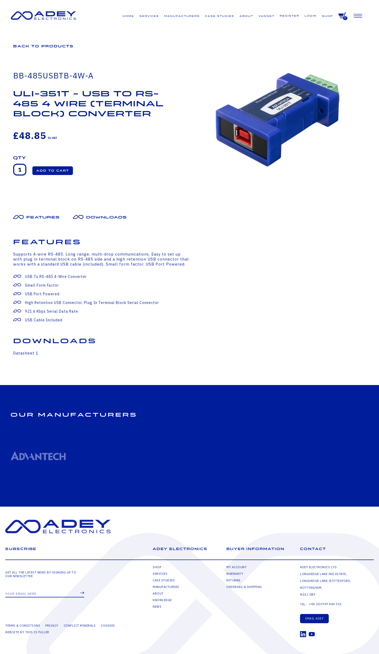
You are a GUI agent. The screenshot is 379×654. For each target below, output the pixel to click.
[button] (52, 170)
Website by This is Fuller (27, 632)
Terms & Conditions (22, 625)
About (246, 16)
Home (128, 16)
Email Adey (314, 618)
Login (311, 15)
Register (289, 15)
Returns (233, 580)
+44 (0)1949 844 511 (325, 604)
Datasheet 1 (25, 353)
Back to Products (43, 46)
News (157, 606)
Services (149, 16)
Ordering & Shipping (244, 587)
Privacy (51, 625)
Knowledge (162, 600)
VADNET (266, 16)
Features (43, 217)
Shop (327, 16)
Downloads (106, 217)
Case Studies (219, 16)
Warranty (234, 574)
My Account (236, 567)
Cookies (108, 625)
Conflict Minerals (80, 625)
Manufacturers (182, 16)
